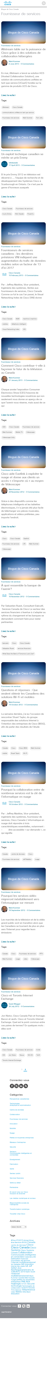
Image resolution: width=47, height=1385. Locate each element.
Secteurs (13, 1152)
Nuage (12, 1133)
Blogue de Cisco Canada (10, 9)
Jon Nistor (12, 1055)
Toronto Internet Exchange (12, 1060)
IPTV (41, 954)
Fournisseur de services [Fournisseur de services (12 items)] (20, 1260)
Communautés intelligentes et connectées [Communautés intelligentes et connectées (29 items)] (23, 1256)
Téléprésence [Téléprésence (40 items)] (28, 1290)
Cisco (5, 538)
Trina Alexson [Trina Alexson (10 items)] (16, 1290)
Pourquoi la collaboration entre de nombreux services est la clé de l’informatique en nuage (22, 793)
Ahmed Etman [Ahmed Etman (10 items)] (28, 1240)
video (25, 959)
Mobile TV (19, 432)
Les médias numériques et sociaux (23, 1198)
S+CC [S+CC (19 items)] (24, 1284)
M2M (17, 319)
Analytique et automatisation (20, 1105)
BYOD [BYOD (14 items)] (24, 1242)
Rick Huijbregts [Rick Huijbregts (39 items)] (20, 1283)
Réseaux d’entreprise (18, 1142)
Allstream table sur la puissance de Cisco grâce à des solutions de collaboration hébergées (23, 53)
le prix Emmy (7, 214)
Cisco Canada (17, 107)
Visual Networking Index (11, 329)
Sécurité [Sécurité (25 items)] (31, 1284)
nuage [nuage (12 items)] (13, 1280)
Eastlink (26, 538)
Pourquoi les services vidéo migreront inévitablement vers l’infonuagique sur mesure (20, 899)
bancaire (5, 643)
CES (4, 427)
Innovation (13, 1124)
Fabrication (14, 1164)
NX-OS (30, 1055)
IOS (4, 1055)
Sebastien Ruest (8, 648)
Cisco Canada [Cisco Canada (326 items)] (20, 1247)
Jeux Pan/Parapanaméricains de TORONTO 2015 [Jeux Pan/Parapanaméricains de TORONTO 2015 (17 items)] (22, 1270)
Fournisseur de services (11, 118)
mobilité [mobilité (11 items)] (21, 1278)
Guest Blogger (14, 1004)
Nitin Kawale (19, 214)
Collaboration (15, 1114)
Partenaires (14, 1187)
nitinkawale (13, 163)
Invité (38, 1050)
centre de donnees (18, 854)
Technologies (15, 1103)
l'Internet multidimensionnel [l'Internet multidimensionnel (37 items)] (20, 1275)
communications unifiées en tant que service (18, 112)
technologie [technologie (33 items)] (16, 1286)
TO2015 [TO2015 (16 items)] (24, 1288)
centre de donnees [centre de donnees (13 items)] (18, 1245)
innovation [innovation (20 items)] (29, 1264)
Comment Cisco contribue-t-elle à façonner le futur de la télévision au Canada (23, 369)
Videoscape (30, 432)
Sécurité (13, 1147)
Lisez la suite (8, 95)
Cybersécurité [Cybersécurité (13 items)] (30, 1257)
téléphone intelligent (19, 324)
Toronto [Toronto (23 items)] (31, 1288)
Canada (5, 748)
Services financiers (17, 1178)
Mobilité (13, 1128)
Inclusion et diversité (17, 1194)
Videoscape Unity (9, 437)
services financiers (24, 648)
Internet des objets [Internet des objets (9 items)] (18, 1266)
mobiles (5, 324)
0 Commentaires (27, 64)
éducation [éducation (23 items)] (15, 1294)
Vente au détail (15, 1183)
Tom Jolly (39, 118)
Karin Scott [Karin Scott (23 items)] (30, 1272)
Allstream (6, 107)
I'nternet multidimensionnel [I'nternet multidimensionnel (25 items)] (23, 1262)
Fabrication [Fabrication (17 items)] (15, 1259)
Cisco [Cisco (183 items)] (30, 1244)
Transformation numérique (19, 1209)
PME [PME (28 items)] (23, 1282)
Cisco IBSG (23, 748)
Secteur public (15, 1173)
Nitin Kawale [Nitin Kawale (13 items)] (30, 1278)
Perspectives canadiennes (19, 1099)
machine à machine (30, 319)
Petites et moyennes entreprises (22, 1138)
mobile (5, 753)
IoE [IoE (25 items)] (26, 1266)
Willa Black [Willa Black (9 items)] (27, 1292)
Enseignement (15, 1159)
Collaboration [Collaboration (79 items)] (25, 1252)
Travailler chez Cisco (17, 1214)
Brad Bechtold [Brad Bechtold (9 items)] (16, 1242)
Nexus (22, 1055)
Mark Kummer (14, 61)
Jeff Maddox (27, 859)
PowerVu (30, 214)
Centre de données (17, 1110)
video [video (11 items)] (13, 1292)
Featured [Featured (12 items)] (24, 1259)
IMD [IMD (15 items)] (22, 1264)
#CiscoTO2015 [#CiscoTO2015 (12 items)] (17, 1240)
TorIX (38, 1055)
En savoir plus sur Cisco (19, 1192)
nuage (37, 859)
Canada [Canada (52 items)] (31, 1242)
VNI (24, 329)
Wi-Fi (25, 753)
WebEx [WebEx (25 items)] (19, 1292)
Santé (12, 1169)
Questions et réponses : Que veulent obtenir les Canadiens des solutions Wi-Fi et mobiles (22, 694)
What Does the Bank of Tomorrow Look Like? (18, 654)
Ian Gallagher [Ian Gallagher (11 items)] (16, 1264)
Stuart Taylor (15, 753)
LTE (24, 544)
